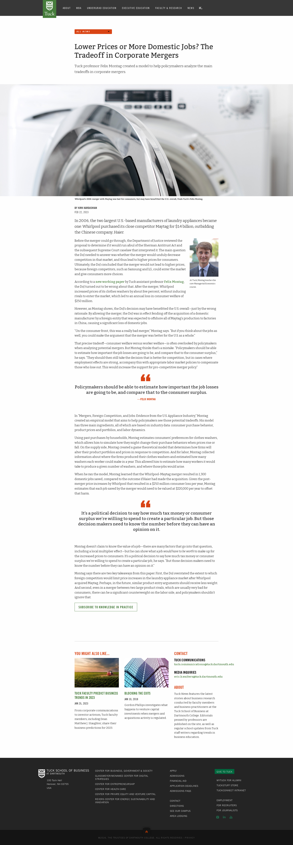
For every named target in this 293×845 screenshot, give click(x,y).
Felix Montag (174, 282)
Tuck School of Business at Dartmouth (49, 9)
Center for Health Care (110, 789)
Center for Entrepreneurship (115, 783)
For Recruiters (227, 805)
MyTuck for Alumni (229, 780)
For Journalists (227, 810)
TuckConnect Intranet (231, 790)
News (191, 8)
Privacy (190, 837)
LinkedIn (224, 817)
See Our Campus (180, 810)
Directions (177, 805)
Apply (173, 770)
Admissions (177, 775)
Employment (224, 800)
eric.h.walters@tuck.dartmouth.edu (198, 676)
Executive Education (136, 8)
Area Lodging (178, 815)
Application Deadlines (184, 785)
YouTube (230, 817)
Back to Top (146, 831)
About (67, 8)
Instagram (217, 817)
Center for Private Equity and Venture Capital (125, 794)
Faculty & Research (168, 8)
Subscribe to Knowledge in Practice (105, 607)
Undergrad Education (101, 8)
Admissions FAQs (180, 790)
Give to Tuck (224, 771)
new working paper (109, 282)
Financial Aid (178, 780)
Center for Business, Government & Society (123, 770)
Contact (175, 800)
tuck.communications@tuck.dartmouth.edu (204, 664)
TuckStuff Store (227, 785)
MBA (78, 8)
